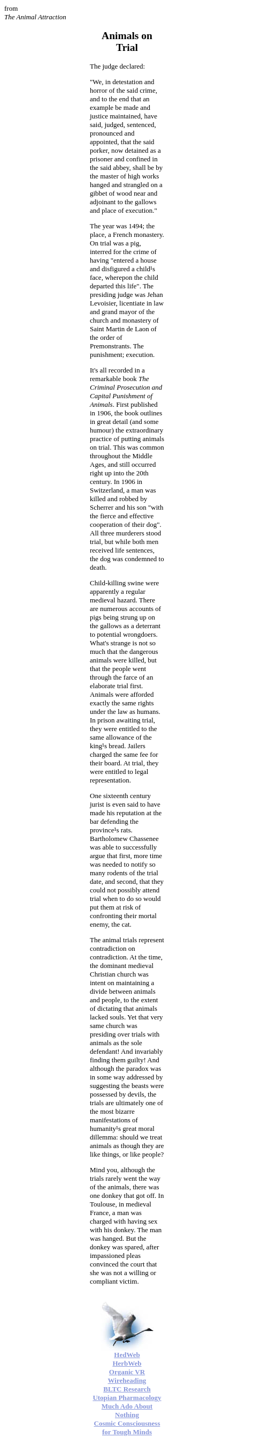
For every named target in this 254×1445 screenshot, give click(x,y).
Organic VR (127, 1372)
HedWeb (127, 1355)
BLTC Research (126, 1389)
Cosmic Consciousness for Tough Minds (127, 1427)
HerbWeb (126, 1363)
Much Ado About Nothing (127, 1410)
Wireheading (127, 1380)
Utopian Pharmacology (127, 1398)
